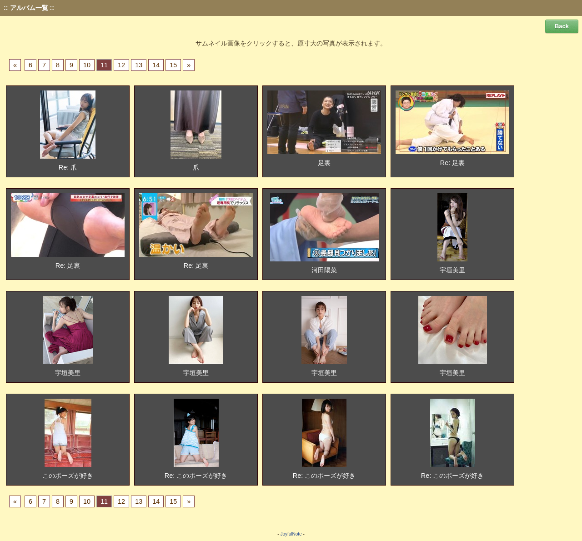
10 (86, 65)
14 (156, 65)
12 (121, 65)
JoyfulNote (290, 533)
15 (173, 65)
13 (138, 65)
